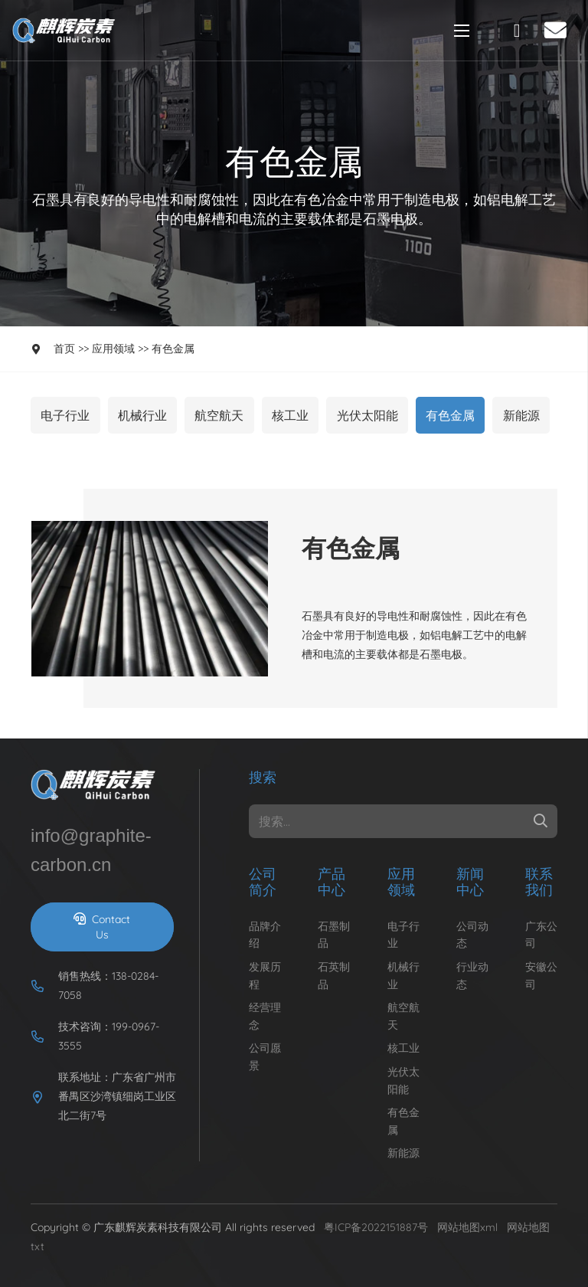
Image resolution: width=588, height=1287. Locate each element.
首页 (64, 348)
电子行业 (65, 415)
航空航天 (218, 415)
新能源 (521, 415)
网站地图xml (467, 1227)
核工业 (290, 415)
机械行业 (142, 415)
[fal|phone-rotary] (521, 30)
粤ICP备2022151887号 (376, 1227)
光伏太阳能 (367, 415)
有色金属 (173, 348)
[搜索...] (403, 821)
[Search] (540, 821)
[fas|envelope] (560, 30)
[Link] (66, 31)
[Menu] (461, 30)
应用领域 (113, 348)
